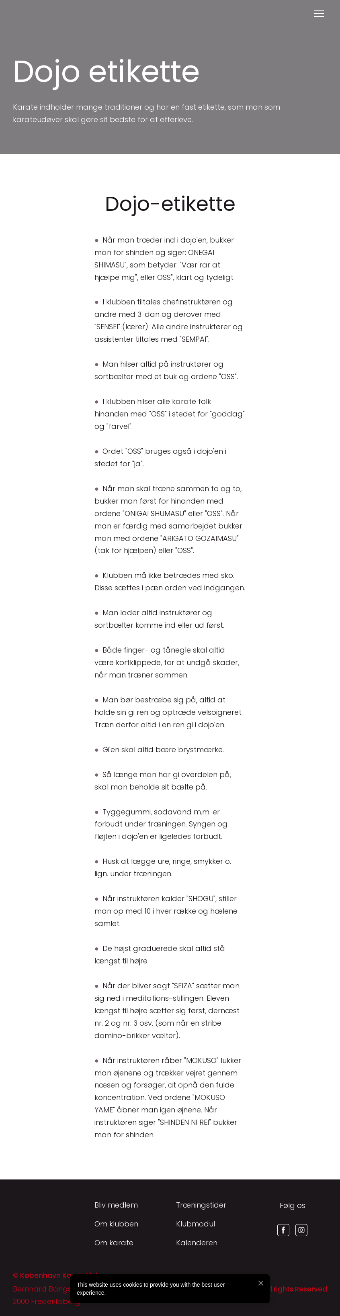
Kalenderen (196, 1243)
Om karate (113, 1243)
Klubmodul (195, 1224)
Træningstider (201, 1205)
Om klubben (116, 1224)
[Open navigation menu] (319, 14)
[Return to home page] (23, 13)
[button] (283, 1230)
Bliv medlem (116, 1205)
